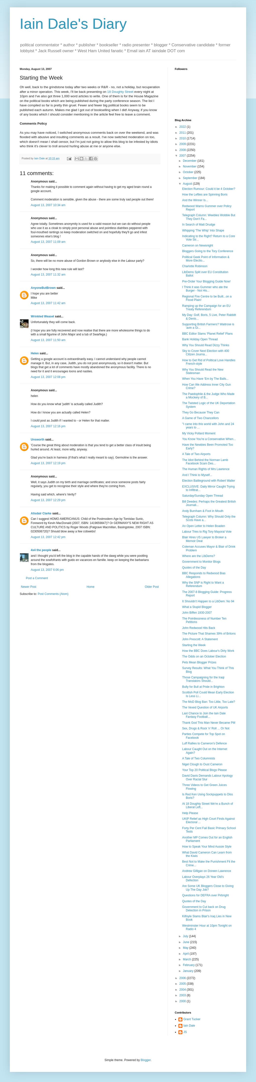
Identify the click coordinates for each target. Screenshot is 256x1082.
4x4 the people (41, 550)
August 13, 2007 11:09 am (48, 242)
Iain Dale (189, 1025)
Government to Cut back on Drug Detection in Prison (203, 908)
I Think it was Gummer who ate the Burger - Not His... (205, 288)
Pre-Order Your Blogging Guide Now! (206, 281)
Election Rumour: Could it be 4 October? (208, 189)
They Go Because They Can (200, 412)
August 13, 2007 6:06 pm (47, 570)
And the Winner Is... (195, 200)
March (187, 959)
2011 (183, 132)
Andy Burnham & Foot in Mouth (202, 511)
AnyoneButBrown (43, 288)
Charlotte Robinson (195, 266)
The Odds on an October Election (204, 656)
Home (91, 587)
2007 (183, 155)
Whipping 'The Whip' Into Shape (203, 230)
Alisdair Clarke (41, 513)
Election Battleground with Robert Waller (208, 480)
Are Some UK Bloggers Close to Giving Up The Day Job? (208, 887)
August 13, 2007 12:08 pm (48, 377)
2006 (183, 978)
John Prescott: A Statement (200, 639)
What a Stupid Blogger (197, 607)
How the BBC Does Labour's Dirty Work (208, 651)
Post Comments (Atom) (53, 594)
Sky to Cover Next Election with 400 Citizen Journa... (205, 352)
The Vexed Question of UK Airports (205, 707)
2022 (183, 127)
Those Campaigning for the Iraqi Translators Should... (203, 679)
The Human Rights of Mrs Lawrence (205, 469)
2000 (183, 1001)
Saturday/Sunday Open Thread (202, 495)
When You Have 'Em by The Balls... (205, 378)
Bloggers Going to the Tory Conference (207, 251)
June (186, 942)
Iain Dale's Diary (73, 24)
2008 (183, 150)
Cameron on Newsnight (197, 245)
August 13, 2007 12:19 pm (48, 463)
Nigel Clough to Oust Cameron (202, 764)
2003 (183, 995)
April (186, 953)
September (190, 178)
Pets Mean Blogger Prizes (199, 662)
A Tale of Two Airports (196, 454)
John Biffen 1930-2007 (197, 612)
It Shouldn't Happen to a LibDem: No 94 (208, 601)
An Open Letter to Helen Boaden (203, 526)
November (190, 166)
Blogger (146, 1060)
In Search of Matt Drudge (198, 224)
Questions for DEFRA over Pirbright (205, 895)
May (186, 948)
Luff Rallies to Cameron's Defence (204, 743)
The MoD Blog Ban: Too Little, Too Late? (208, 702)
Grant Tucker (191, 1019)
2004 (183, 989)
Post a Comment (37, 578)
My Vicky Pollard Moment (198, 433)
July (186, 936)
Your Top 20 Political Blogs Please (204, 770)
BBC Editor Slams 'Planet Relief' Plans (207, 333)
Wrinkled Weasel (42, 316)
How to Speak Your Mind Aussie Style (206, 846)
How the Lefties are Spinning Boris (204, 194)
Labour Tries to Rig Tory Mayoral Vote (207, 531)
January (188, 971)
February (189, 965)
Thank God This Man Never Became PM (208, 722)
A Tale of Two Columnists (198, 758)
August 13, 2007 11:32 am (48, 274)
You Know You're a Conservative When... (209, 439)
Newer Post (28, 587)
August (188, 183)
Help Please (190, 813)
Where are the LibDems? (198, 556)
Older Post (152, 587)
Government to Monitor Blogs (201, 561)
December (190, 161)
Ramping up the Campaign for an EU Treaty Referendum (206, 307)
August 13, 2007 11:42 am (48, 303)
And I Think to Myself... (197, 475)
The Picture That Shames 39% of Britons (209, 633)
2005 (183, 983)
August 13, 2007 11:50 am (48, 340)
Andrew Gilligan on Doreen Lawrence (206, 871)
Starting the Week (194, 645)
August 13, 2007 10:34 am (48, 205)
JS (185, 1032)
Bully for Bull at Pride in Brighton (203, 687)
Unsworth (37, 439)
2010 (183, 138)
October (188, 172)
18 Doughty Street (120, 92)
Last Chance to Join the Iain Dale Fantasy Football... (204, 715)
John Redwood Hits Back (198, 628)
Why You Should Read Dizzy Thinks (205, 345)
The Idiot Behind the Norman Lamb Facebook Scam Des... (205, 461)
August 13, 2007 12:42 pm (48, 537)
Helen (35, 353)
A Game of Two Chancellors (200, 418)
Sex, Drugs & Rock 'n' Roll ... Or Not (205, 728)
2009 (183, 144)
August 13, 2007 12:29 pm (48, 500)
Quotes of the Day (194, 567)
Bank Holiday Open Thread (200, 339)
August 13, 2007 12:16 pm (48, 426)
